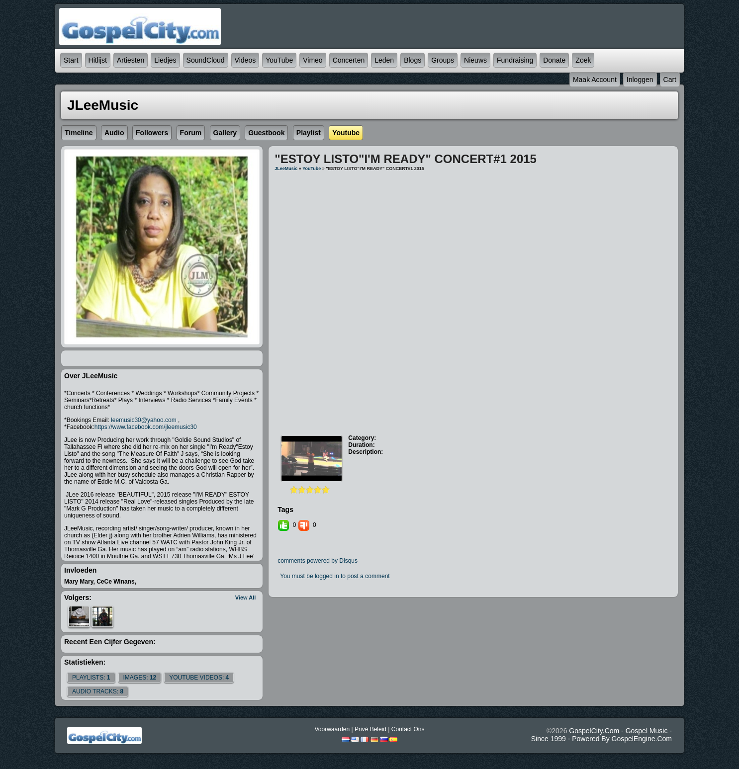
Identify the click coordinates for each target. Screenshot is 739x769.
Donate (554, 60)
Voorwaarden (332, 729)
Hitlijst (98, 60)
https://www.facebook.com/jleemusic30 (145, 427)
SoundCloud (205, 60)
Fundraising (515, 60)
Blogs (412, 60)
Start (71, 60)
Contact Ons (408, 729)
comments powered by (317, 560)
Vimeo (312, 60)
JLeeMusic (286, 168)
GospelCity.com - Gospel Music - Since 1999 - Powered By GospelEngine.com (601, 735)
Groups (442, 60)
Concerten (349, 60)
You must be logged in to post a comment (334, 576)
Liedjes (165, 60)
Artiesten (130, 60)
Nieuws (475, 60)
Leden (384, 60)
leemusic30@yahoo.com (144, 420)
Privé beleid (370, 729)
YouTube (279, 60)
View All (245, 597)
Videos (245, 60)
